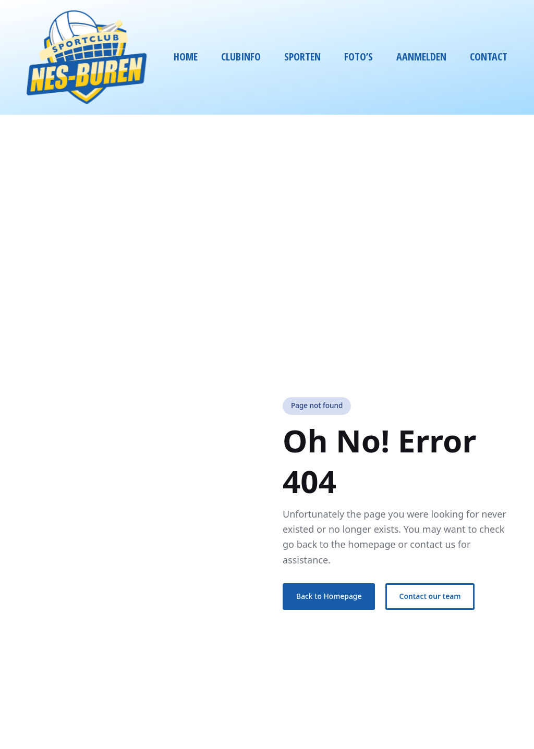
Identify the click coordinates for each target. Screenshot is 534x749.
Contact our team (430, 596)
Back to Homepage (328, 596)
